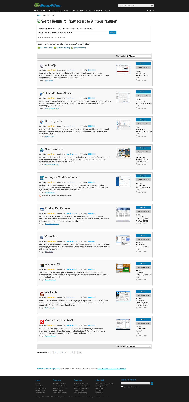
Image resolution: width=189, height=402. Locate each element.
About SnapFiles (41, 388)
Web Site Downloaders (52, 164)
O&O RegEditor (54, 121)
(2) (76, 154)
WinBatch (51, 292)
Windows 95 (52, 264)
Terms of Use (40, 393)
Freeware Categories (81, 383)
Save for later (142, 80)
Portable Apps (58, 390)
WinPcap (50, 65)
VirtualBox (51, 236)
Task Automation (50, 308)
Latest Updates (79, 390)
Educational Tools (50, 280)
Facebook (99, 393)
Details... (143, 64)
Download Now (143, 68)
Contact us (39, 386)
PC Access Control (46, 48)
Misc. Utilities (49, 80)
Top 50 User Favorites (60, 388)
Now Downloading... (81, 393)
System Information (51, 336)
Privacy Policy (40, 390)
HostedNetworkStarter (59, 93)
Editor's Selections (59, 383)
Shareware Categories (81, 386)
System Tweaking (79, 48)
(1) (76, 269)
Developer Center (101, 386)
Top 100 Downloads (81, 388)
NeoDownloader (54, 149)
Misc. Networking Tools (52, 108)
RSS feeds (99, 390)
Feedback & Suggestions (104, 383)
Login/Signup (100, 388)
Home (39, 15)
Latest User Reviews (60, 386)
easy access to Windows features (111, 368)
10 (80, 352)
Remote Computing (63, 48)
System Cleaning (50, 192)
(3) (76, 241)
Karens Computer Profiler (60, 320)
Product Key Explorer (57, 208)
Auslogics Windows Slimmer (62, 177)
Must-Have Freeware (60, 393)
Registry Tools (49, 136)
